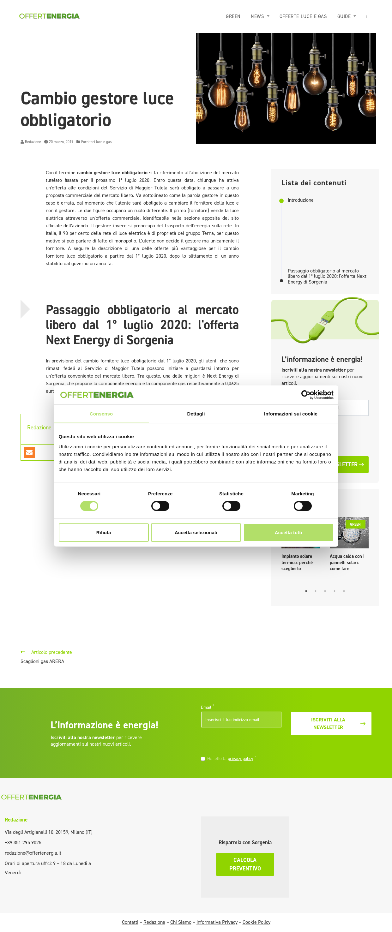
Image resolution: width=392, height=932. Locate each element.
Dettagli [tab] (196, 413)
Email (207, 707)
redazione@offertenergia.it (33, 853)
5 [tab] (344, 591)
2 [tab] (315, 591)
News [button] (258, 16)
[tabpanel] (349, 546)
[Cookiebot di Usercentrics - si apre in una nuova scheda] (306, 395)
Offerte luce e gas (303, 16)
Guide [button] (345, 16)
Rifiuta (103, 532)
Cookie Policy (256, 922)
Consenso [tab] (101, 413)
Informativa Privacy (217, 922)
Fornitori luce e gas (96, 141)
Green (233, 16)
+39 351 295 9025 (23, 842)
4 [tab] (334, 591)
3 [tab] (325, 591)
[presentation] (244, 742)
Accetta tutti (288, 532)
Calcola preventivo (245, 864)
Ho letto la (231, 758)
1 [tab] (306, 591)
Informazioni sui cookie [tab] (290, 413)
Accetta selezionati (196, 532)
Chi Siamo (180, 922)
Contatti (130, 922)
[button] (367, 16)
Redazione (33, 141)
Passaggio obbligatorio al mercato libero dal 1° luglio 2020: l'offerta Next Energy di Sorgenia (327, 276)
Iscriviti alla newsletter (338, 723)
